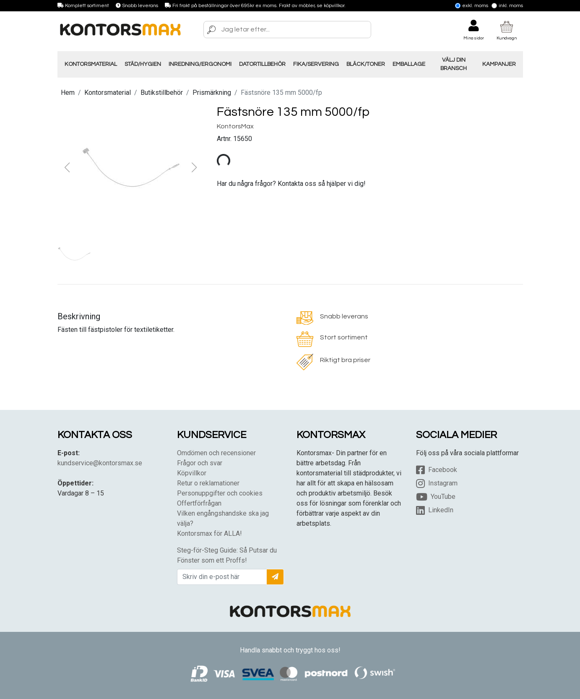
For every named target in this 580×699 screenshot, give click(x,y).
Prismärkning (211, 93)
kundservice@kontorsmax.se (99, 463)
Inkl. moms (507, 5)
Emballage (409, 64)
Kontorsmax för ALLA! (209, 533)
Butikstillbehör (161, 93)
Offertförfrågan (199, 503)
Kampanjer (499, 64)
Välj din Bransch (453, 64)
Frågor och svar (199, 463)
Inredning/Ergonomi (200, 64)
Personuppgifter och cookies (220, 493)
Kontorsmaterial (91, 64)
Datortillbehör (262, 64)
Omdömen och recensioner (216, 453)
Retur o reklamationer (208, 483)
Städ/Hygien (143, 64)
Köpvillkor (191, 473)
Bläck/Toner (365, 64)
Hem (68, 93)
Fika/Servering (316, 64)
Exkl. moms (471, 5)
